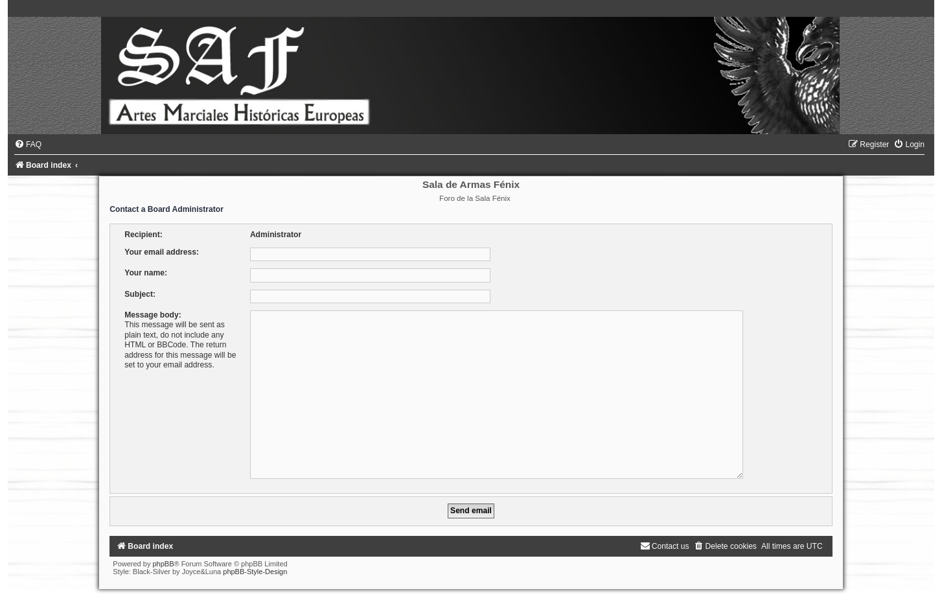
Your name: (145, 272)
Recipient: (143, 234)
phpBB (163, 558)
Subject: (139, 294)
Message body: (152, 314)
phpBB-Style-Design (255, 566)
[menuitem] (27, 144)
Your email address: (161, 252)
